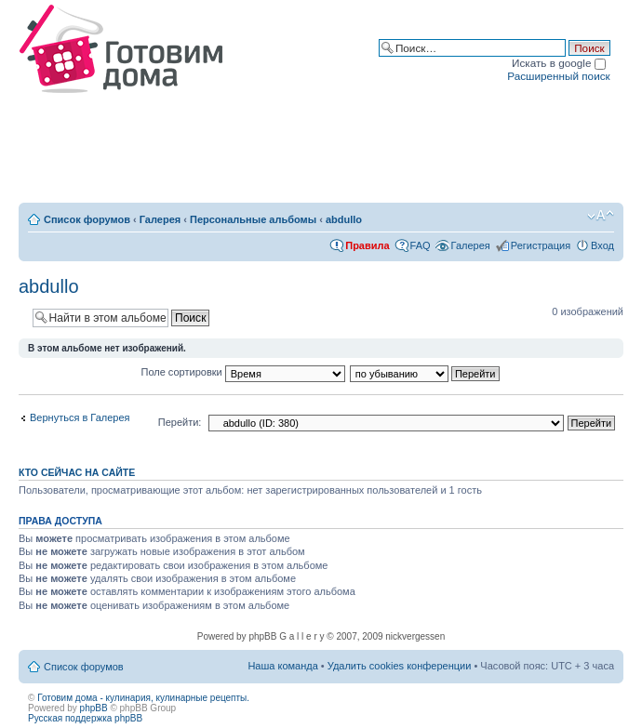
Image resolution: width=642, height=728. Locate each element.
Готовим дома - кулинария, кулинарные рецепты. (143, 698)
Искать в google (559, 63)
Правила (367, 245)
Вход (602, 245)
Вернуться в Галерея (80, 417)
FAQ (420, 245)
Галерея (160, 219)
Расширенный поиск (558, 76)
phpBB (94, 708)
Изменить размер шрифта (600, 215)
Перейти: (180, 422)
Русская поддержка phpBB (85, 718)
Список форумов (87, 219)
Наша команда (282, 665)
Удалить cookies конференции (400, 665)
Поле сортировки (243, 371)
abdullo (344, 219)
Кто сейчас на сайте (77, 472)
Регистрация (540, 245)
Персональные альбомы (253, 219)
